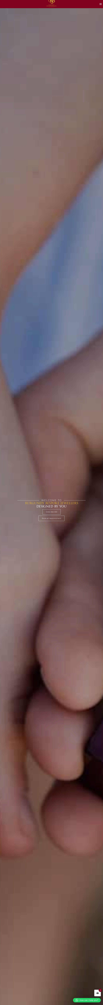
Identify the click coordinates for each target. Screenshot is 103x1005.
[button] (87, 1000)
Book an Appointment (51, 518)
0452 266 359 (51, 512)
